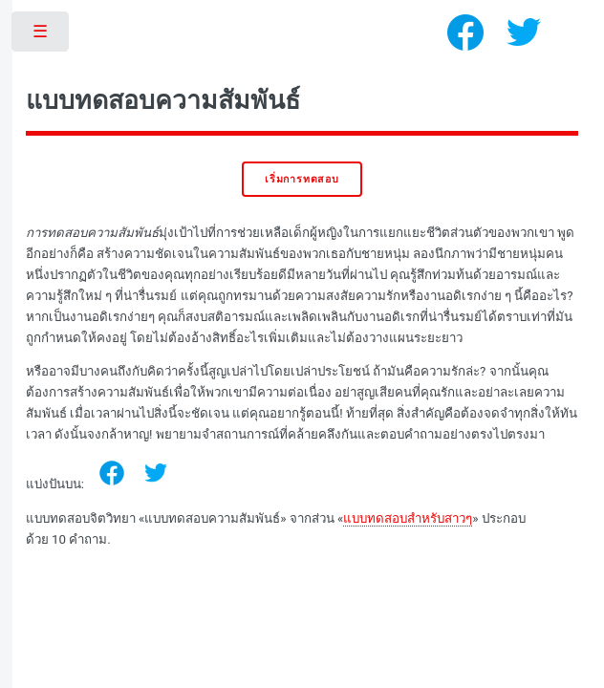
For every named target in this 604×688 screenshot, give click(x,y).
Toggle (41, 36)
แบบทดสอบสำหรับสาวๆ (407, 518)
